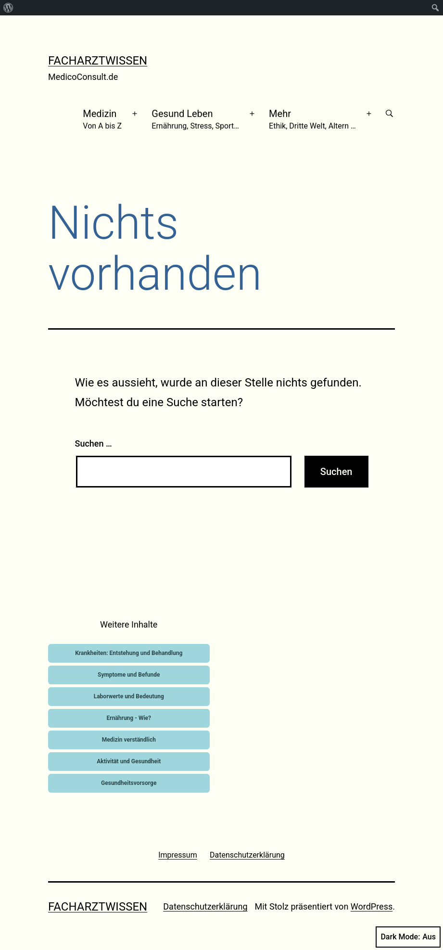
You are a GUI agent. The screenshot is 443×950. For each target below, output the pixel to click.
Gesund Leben (197, 115)
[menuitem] (8, 7)
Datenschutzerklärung (205, 901)
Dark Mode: (408, 937)
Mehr (314, 115)
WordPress (371, 901)
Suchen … (93, 438)
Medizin (104, 115)
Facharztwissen (97, 60)
